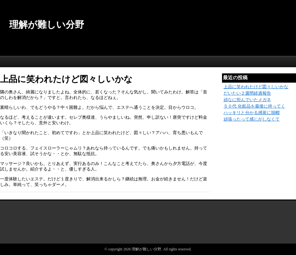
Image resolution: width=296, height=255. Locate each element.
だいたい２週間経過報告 (247, 93)
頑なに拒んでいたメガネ (247, 99)
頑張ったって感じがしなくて (252, 119)
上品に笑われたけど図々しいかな (256, 86)
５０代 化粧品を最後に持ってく (254, 106)
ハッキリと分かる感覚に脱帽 (252, 112)
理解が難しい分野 (46, 24)
